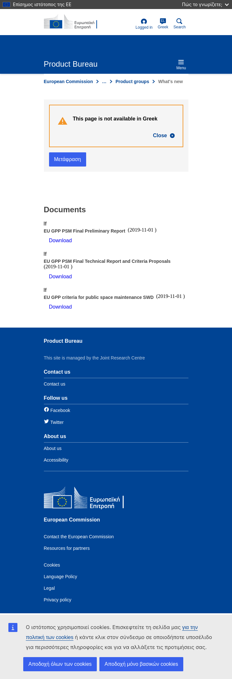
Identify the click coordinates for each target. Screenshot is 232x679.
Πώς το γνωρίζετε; (205, 4)
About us (53, 448)
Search (179, 23)
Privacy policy (58, 599)
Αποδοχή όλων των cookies (60, 664)
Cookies (52, 565)
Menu (181, 64)
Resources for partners (67, 548)
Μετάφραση (67, 159)
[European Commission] (90, 499)
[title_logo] (75, 22)
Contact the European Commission (79, 536)
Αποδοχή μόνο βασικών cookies (141, 664)
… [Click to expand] (104, 81)
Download (60, 240)
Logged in (144, 24)
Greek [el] (163, 23)
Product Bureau (63, 341)
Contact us (55, 384)
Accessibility (56, 460)
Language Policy (60, 576)
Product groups (132, 81)
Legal (49, 588)
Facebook (60, 410)
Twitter (57, 422)
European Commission (68, 81)
